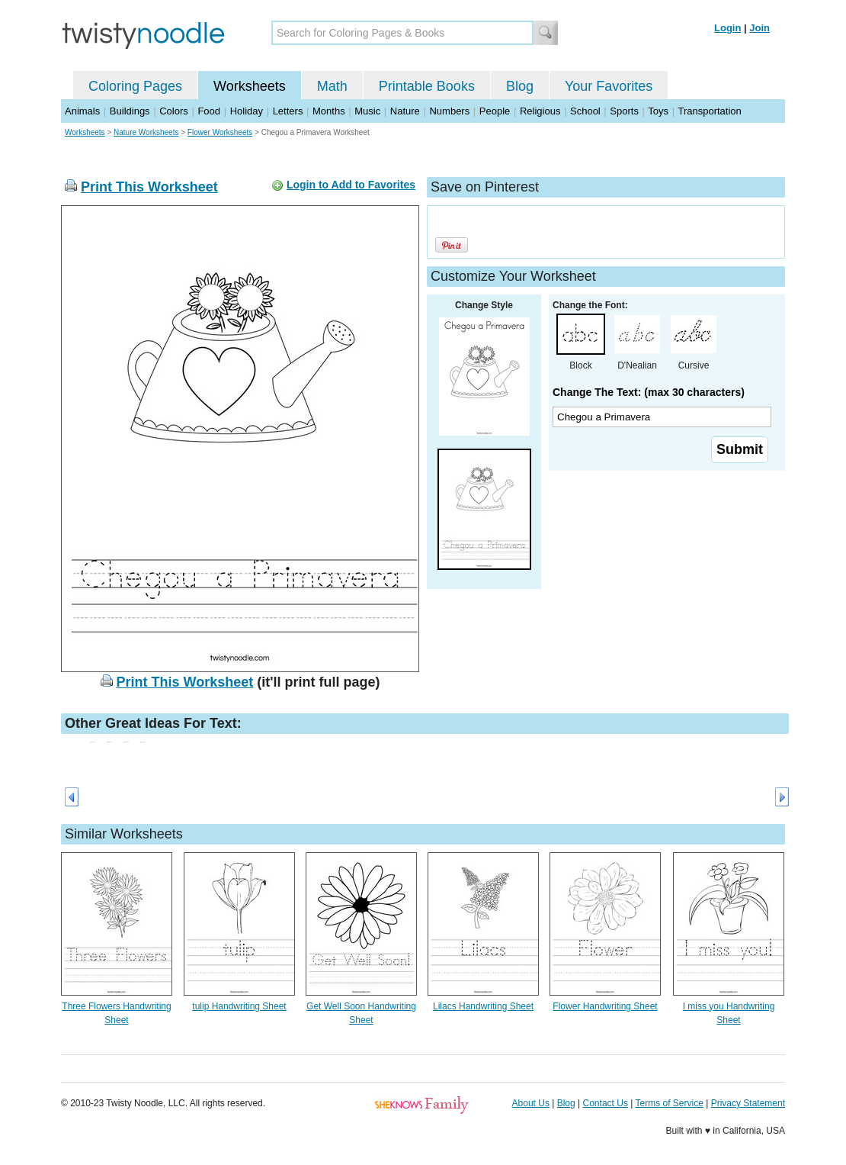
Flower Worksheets (219, 132)
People (494, 111)
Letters (288, 111)
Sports (624, 111)
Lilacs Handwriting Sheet (483, 1006)
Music (367, 111)
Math (332, 86)
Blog (520, 86)
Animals (82, 111)
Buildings (130, 111)
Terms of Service (669, 1103)
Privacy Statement (748, 1103)
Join (759, 28)
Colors (173, 111)
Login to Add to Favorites (351, 185)
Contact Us (605, 1103)
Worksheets (249, 86)
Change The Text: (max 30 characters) (649, 392)
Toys (658, 111)
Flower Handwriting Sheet (605, 1006)
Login (727, 28)
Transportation (709, 111)
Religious (540, 111)
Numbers (449, 111)
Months (328, 111)
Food (208, 111)
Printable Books (427, 86)
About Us (531, 1103)
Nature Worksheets (146, 132)
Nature (405, 111)
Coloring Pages (135, 86)
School (585, 111)
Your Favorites (608, 86)
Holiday (246, 111)
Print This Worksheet (149, 187)
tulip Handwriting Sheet (239, 1006)
